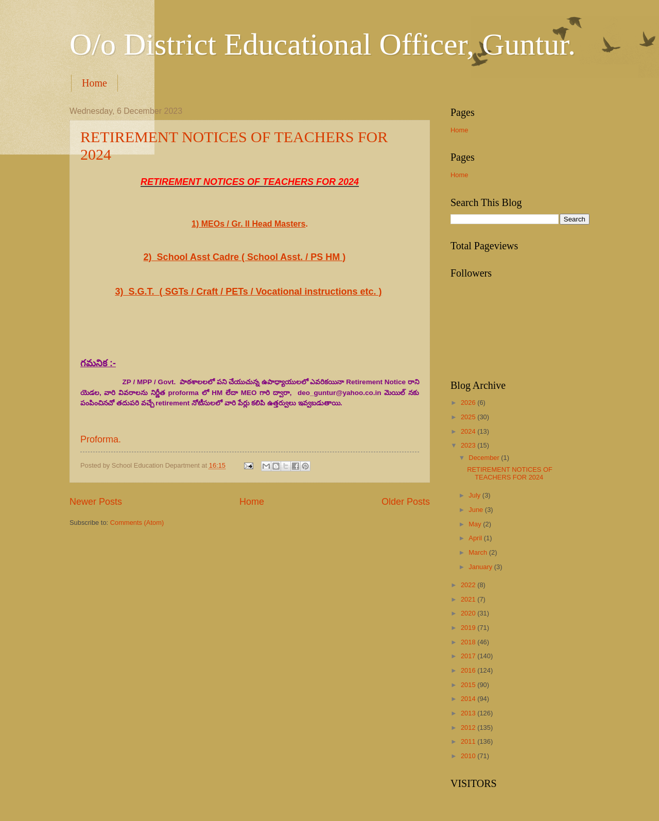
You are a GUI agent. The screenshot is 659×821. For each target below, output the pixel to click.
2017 (469, 656)
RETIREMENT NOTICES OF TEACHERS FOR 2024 (509, 473)
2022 (469, 585)
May (476, 524)
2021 (469, 599)
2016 (469, 670)
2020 (469, 613)
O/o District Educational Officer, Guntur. (323, 44)
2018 (469, 642)
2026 (469, 402)
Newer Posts (96, 502)
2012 (469, 727)
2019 (469, 627)
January (481, 567)
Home (94, 83)
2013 (469, 713)
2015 (469, 685)
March (479, 552)
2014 (469, 699)
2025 (469, 417)
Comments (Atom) (137, 522)
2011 (469, 741)
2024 (469, 431)
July (475, 495)
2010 (469, 756)
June (477, 510)
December (485, 457)
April (476, 538)
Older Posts (405, 502)
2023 (469, 445)
